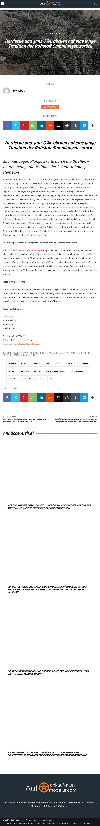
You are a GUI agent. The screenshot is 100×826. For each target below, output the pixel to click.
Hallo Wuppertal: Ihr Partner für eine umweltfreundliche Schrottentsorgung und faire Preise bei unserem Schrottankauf (47, 754)
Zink (51, 379)
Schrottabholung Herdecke (38, 219)
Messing (69, 363)
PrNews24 (19, 91)
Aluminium (25, 363)
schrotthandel (14, 379)
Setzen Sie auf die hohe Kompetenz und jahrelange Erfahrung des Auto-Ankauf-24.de (24, 420)
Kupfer (57, 363)
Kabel (48, 363)
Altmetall (12, 363)
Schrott (11, 371)
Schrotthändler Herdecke (35, 379)
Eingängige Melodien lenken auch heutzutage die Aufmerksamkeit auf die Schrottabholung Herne (76, 420)
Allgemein (50, 107)
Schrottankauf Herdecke (55, 371)
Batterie (37, 363)
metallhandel (82, 363)
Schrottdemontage (77, 371)
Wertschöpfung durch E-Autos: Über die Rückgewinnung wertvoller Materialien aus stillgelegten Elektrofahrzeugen (49, 506)
